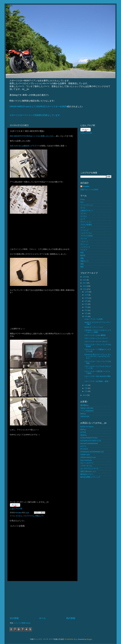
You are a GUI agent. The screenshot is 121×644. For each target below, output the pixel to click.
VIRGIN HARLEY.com (88, 457)
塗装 (82, 264)
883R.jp (83, 414)
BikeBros (83, 435)
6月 (86, 310)
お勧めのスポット (86, 211)
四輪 (82, 258)
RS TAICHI (84, 449)
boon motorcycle (86, 460)
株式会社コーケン (86, 474)
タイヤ (82, 227)
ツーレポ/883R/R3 (87, 411)
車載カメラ (39, 516)
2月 (86, 388)
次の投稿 (14, 618)
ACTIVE (83, 432)
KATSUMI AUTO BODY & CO (90, 441)
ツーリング (84, 230)
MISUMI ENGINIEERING (89, 443)
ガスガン (83, 213)
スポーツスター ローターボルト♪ (96, 341)
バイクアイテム (29, 516)
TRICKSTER (84, 416)
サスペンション (86, 222)
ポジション (84, 244)
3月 (86, 385)
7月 (86, 307)
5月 (86, 313)
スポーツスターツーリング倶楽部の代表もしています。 (35, 115)
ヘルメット (84, 241)
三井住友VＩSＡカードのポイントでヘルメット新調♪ (97, 331)
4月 (86, 316)
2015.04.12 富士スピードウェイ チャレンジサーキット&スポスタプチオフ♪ (97, 356)
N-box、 (83, 199)
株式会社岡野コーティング (90, 477)
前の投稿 (70, 618)
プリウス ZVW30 (86, 236)
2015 (85, 289)
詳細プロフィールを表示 (89, 189)
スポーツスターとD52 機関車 (95, 335)
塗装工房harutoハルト (88, 471)
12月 (87, 292)
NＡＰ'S (83, 446)
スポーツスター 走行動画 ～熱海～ (97, 381)
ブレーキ (83, 239)
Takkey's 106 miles (87, 408)
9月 (86, 301)
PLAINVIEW (69, 639)
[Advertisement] (42, 599)
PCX (82, 202)
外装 (82, 253)
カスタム (19, 516)
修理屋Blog (84, 405)
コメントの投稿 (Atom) (22, 623)
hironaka (86, 186)
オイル (82, 208)
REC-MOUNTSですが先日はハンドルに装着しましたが (31, 136)
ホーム (42, 618)
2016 (85, 286)
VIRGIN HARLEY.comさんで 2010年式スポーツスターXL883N (38, 106)
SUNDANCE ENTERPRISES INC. (92, 452)
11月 (87, 295)
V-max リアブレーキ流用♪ (93, 319)
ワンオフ (83, 250)
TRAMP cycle (85, 454)
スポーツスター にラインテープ (96, 338)
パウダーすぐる (86, 466)
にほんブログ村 (16, 509)
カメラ (82, 219)
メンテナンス (85, 247)
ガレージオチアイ (86, 463)
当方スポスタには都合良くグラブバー (25, 146)
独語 (82, 267)
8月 (86, 304)
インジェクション (86, 205)
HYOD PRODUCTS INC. (89, 438)
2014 (85, 395)
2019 (85, 277)
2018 (85, 280)
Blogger (89, 639)
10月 (87, 298)
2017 (85, 283)
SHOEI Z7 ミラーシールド (93, 327)
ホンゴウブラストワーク (89, 469)
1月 (86, 391)
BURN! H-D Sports (87, 426)
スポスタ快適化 (86, 225)
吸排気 (82, 255)
